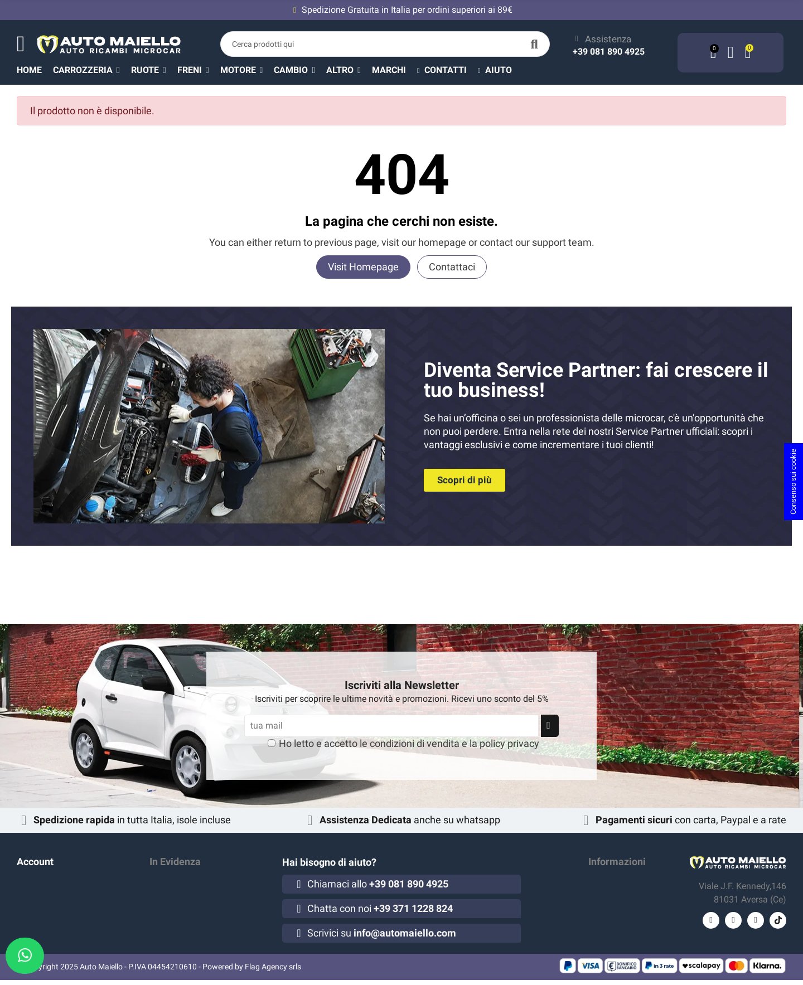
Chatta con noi (380, 908)
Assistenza (608, 39)
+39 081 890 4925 (609, 51)
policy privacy (509, 743)
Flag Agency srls (273, 971)
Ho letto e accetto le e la (409, 743)
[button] (349, 70)
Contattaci (452, 267)
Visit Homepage (363, 267)
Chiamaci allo (377, 884)
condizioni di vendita (414, 743)
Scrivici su (381, 933)
